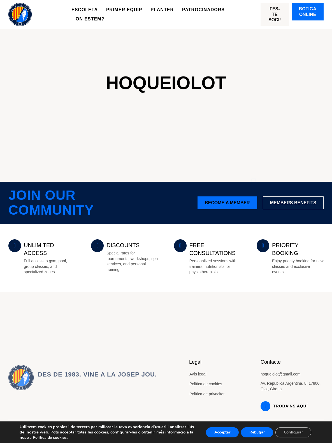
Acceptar (222, 432)
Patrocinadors (203, 9)
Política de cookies (205, 384)
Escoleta (84, 9)
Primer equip (124, 9)
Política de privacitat (206, 394)
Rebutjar (257, 432)
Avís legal (197, 374)
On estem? (90, 19)
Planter (162, 9)
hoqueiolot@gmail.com (281, 374)
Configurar (293, 432)
